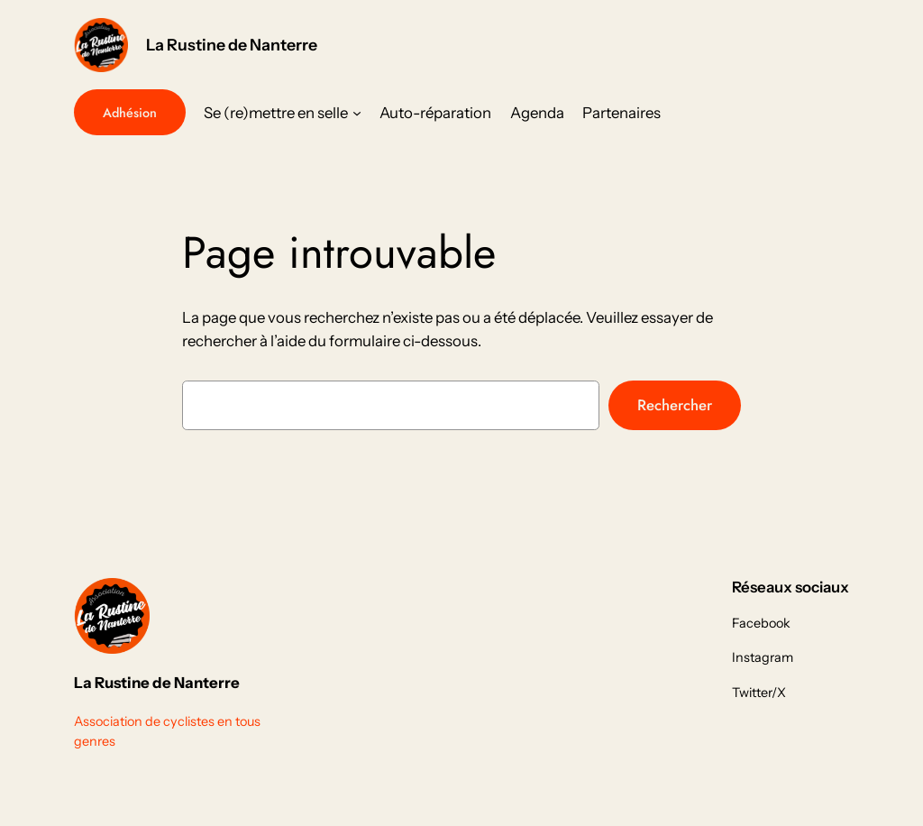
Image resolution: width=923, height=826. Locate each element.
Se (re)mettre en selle (276, 113)
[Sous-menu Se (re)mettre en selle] (356, 112)
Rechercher (674, 405)
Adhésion (130, 113)
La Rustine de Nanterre (231, 44)
